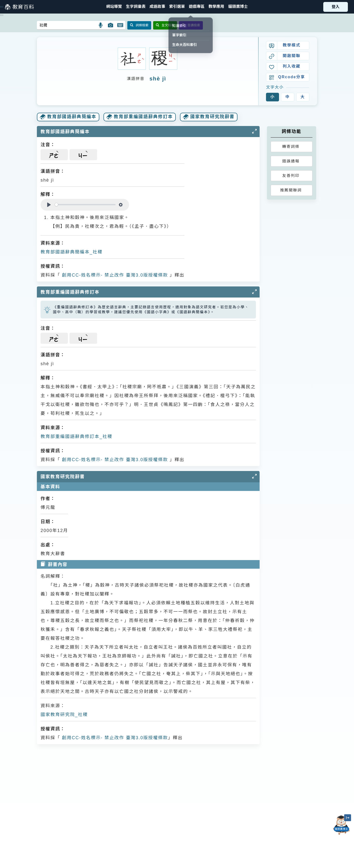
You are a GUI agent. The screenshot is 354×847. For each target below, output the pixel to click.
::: (2, 6)
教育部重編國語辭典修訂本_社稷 (76, 436)
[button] (177, 7)
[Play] (49, 204)
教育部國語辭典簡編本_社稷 (72, 252)
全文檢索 (165, 25)
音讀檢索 (191, 25)
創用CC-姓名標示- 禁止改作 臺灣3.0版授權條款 (114, 275)
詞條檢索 (139, 25)
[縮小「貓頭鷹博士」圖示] (347, 817)
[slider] (85, 204)
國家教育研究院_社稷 (64, 714)
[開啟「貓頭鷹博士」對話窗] (341, 825)
